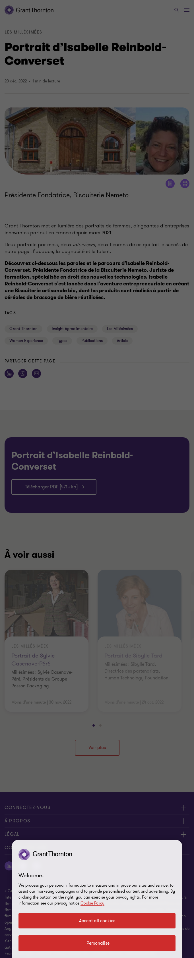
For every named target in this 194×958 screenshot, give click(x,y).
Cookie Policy (92, 903)
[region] (97, 899)
